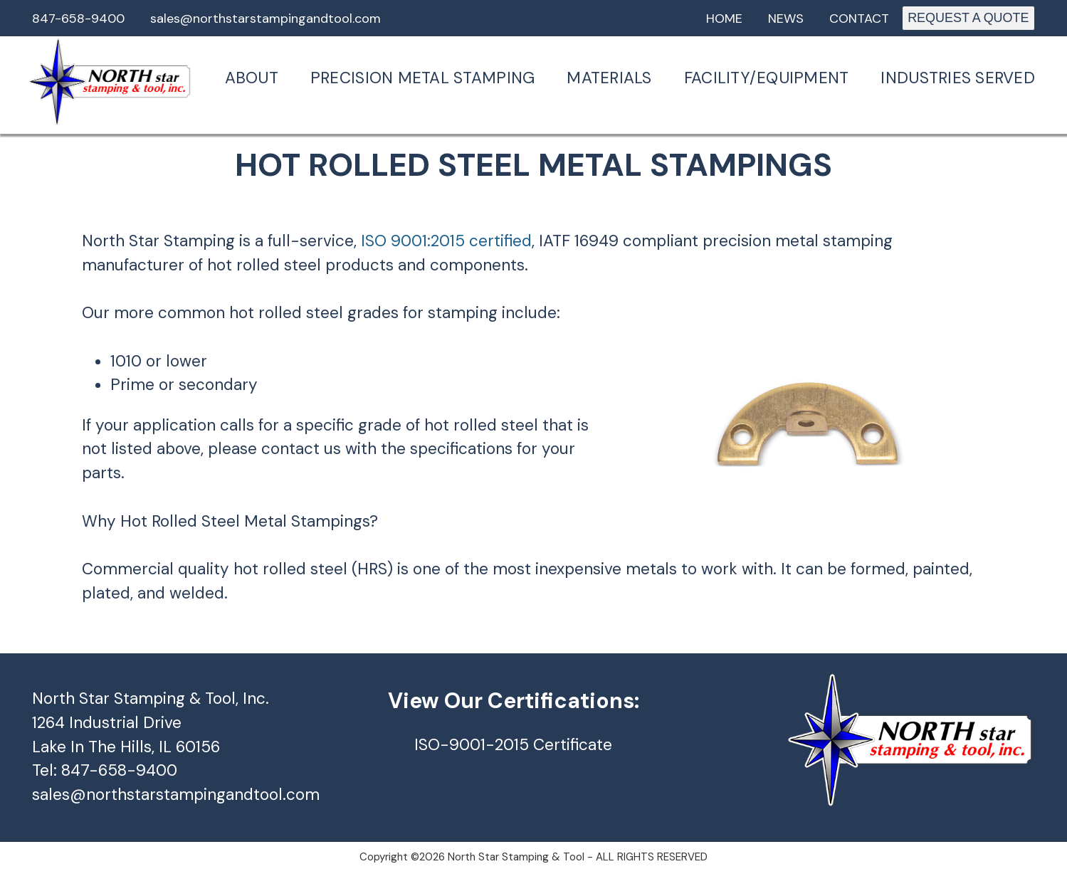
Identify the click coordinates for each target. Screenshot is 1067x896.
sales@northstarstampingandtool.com (265, 18)
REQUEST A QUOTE (968, 18)
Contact (859, 18)
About (251, 78)
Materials (609, 78)
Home (724, 18)
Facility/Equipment (766, 78)
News (786, 18)
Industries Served (958, 78)
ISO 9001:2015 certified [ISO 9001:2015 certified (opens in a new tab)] (446, 241)
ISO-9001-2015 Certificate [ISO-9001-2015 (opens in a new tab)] (513, 744)
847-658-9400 (78, 18)
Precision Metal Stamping (422, 78)
